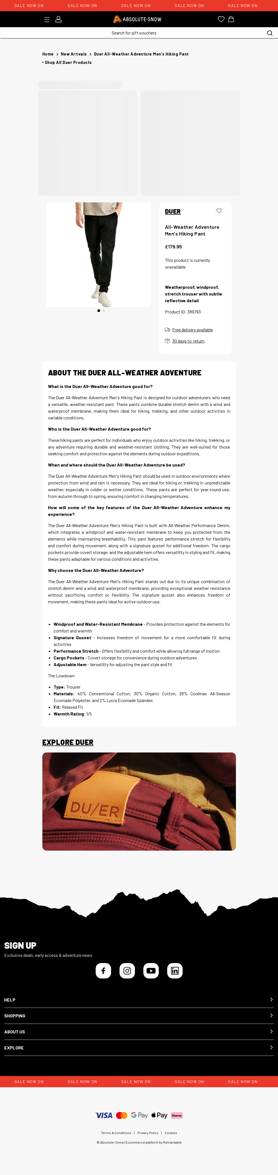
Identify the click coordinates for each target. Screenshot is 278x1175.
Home (48, 54)
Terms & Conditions (116, 1133)
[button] (139, 1000)
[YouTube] (151, 970)
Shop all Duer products (68, 62)
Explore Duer (68, 742)
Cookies (171, 1133)
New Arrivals (74, 54)
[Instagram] (127, 970)
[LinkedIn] (175, 970)
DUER (173, 211)
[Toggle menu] (49, 20)
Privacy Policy (147, 1133)
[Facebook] (103, 970)
